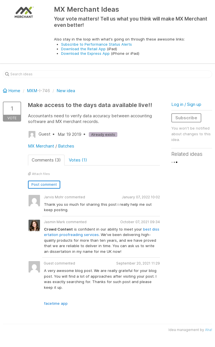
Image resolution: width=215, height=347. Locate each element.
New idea (66, 90)
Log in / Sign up (186, 104)
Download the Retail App (83, 49)
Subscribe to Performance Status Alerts (96, 44)
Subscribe (186, 117)
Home (12, 90)
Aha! (208, 330)
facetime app (56, 303)
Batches (66, 146)
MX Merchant (41, 146)
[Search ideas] (107, 74)
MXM (32, 90)
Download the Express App (85, 53)
